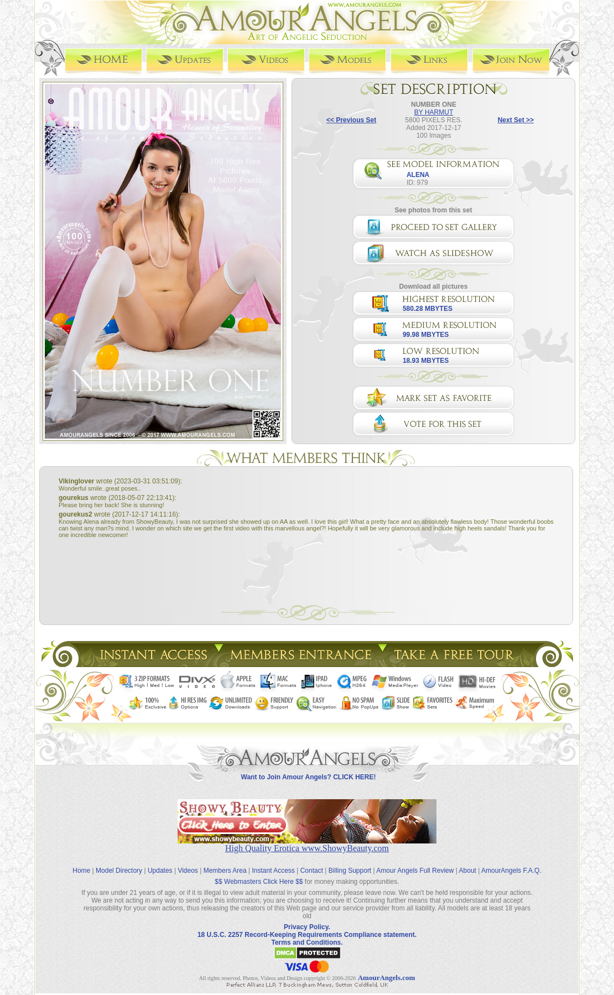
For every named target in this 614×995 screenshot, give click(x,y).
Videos (187, 862)
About (467, 862)
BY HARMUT (433, 112)
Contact (311, 862)
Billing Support (350, 862)
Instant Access (273, 862)
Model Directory (119, 862)
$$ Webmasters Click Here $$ (259, 873)
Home (81, 862)
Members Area (225, 862)
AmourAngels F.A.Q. (511, 862)
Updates (160, 862)
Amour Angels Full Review (415, 862)
